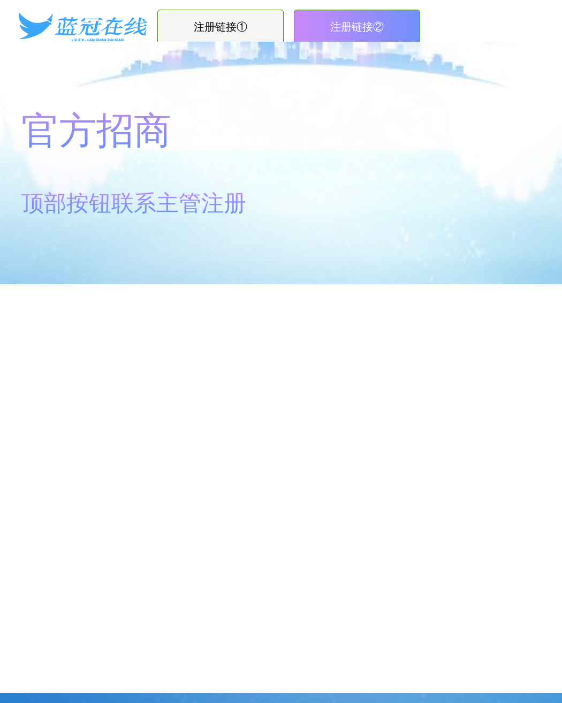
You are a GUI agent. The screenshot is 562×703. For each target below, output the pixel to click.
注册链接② (357, 27)
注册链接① (220, 27)
